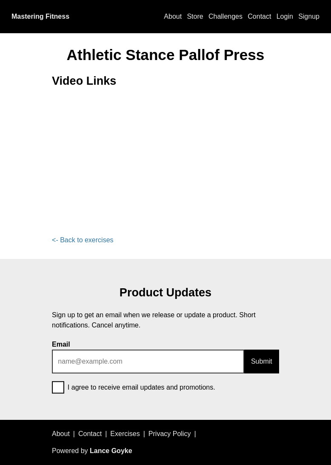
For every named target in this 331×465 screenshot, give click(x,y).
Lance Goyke (111, 450)
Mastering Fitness (40, 16)
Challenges (225, 16)
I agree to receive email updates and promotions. (133, 387)
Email (61, 344)
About (173, 16)
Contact (259, 16)
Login (285, 16)
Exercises (125, 433)
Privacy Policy (169, 433)
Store (195, 16)
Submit (261, 361)
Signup (309, 16)
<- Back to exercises (83, 240)
